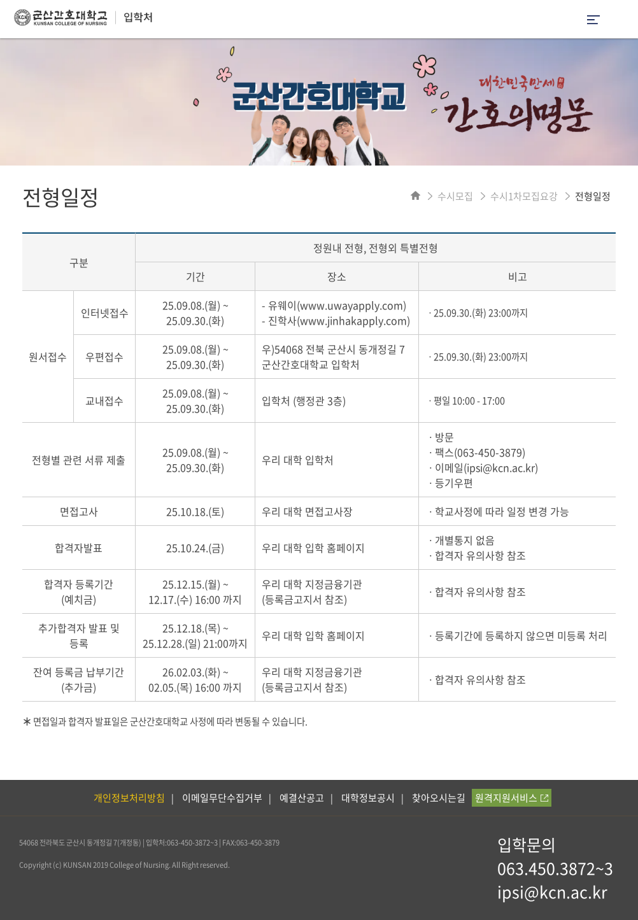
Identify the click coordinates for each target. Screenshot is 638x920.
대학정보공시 (368, 798)
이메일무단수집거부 (222, 798)
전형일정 (593, 196)
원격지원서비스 (511, 798)
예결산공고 (302, 798)
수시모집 (455, 196)
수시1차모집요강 (524, 196)
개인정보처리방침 (129, 798)
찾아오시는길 (438, 798)
